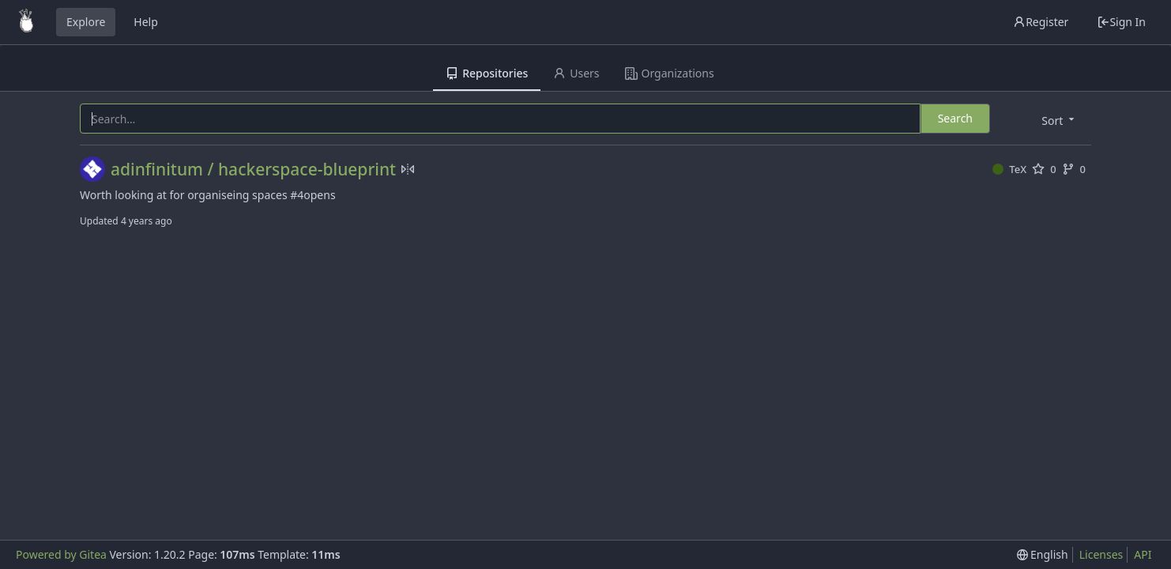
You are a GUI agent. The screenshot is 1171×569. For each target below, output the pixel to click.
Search (955, 118)
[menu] (1059, 119)
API (1142, 554)
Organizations (669, 73)
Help (146, 21)
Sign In (1121, 21)
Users (576, 73)
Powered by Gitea (61, 554)
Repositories (487, 73)
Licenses (1101, 554)
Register (1040, 21)
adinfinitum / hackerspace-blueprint (253, 169)
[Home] (26, 22)
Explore (85, 21)
